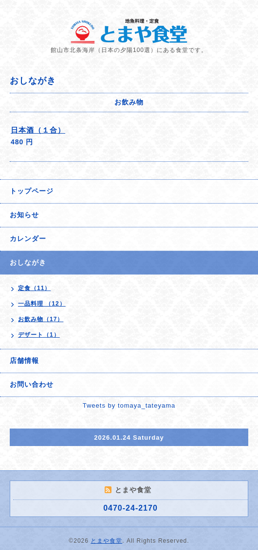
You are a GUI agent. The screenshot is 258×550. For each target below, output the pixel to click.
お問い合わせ (32, 384)
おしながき (28, 262)
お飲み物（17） (40, 319)
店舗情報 (24, 360)
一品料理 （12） (42, 303)
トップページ (32, 191)
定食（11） (34, 288)
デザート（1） (39, 334)
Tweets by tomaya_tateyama (129, 405)
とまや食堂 (106, 540)
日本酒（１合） (38, 130)
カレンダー (28, 238)
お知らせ (24, 215)
